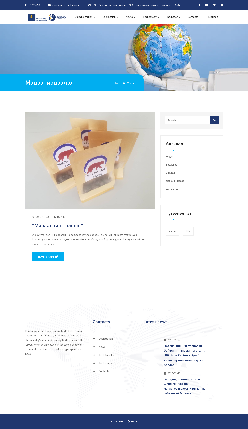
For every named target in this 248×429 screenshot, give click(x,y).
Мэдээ (169, 156)
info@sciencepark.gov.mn (66, 5)
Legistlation (106, 338)
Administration (83, 17)
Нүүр (117, 83)
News (129, 17)
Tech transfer (106, 355)
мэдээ (172, 231)
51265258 (34, 5)
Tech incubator (107, 363)
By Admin (62, 217)
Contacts (193, 17)
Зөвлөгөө (172, 164)
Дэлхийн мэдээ (175, 181)
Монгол (213, 17)
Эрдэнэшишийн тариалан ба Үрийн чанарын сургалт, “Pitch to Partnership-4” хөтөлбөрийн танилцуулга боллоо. (184, 355)
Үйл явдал (172, 189)
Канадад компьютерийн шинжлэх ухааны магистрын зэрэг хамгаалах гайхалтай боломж (184, 386)
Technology (150, 17)
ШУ (188, 231)
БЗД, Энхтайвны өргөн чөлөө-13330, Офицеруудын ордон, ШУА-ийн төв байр (137, 5)
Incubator (172, 17)
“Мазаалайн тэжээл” (57, 225)
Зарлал (170, 172)
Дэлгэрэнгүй (48, 257)
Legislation (109, 17)
